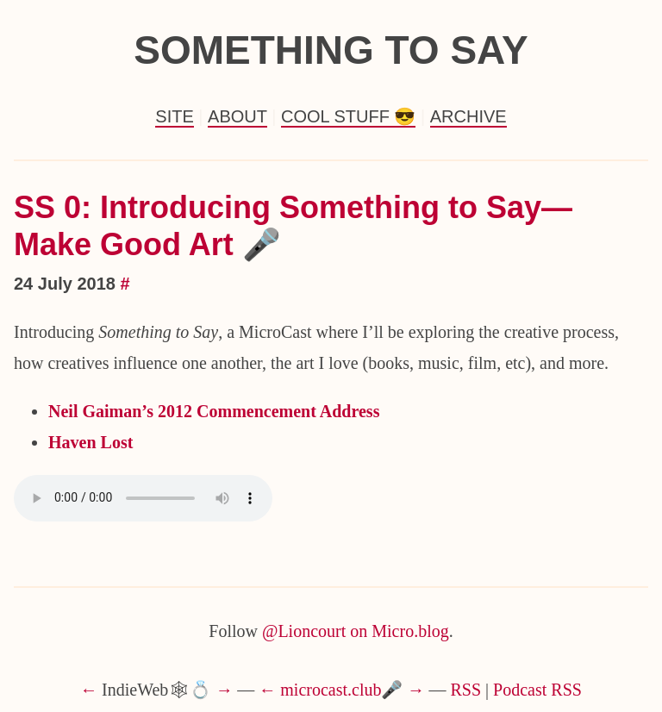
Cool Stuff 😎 (348, 116)
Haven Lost (90, 442)
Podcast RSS (537, 689)
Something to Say (331, 50)
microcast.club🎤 (341, 689)
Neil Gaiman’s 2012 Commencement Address (213, 411)
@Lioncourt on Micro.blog (355, 630)
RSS (466, 689)
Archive (468, 116)
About (237, 116)
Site (174, 116)
